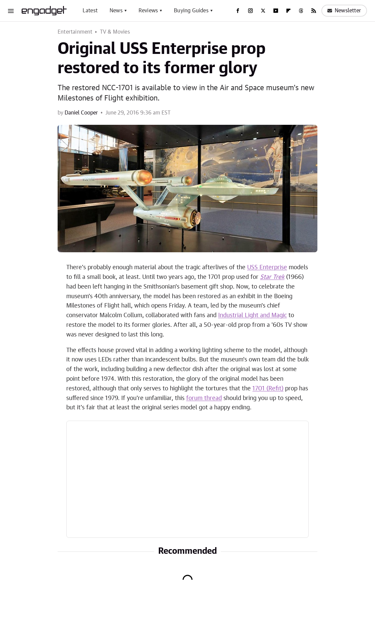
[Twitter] (263, 11)
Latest (90, 10)
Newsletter (344, 10)
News (116, 10)
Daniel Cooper (81, 112)
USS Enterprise (267, 268)
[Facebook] (238, 11)
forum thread (204, 398)
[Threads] (301, 11)
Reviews (148, 10)
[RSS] (314, 11)
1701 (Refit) (267, 389)
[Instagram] (250, 11)
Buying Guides (191, 10)
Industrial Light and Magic (252, 315)
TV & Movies (115, 32)
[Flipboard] (288, 11)
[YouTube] (276, 11)
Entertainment (75, 32)
